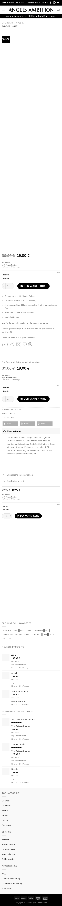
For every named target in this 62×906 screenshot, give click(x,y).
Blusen (5, 815)
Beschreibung (11, 431)
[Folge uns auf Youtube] (58, 3)
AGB (4, 873)
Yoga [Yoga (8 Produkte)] (9, 638)
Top (12, 417)
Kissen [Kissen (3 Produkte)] (28, 630)
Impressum (7, 888)
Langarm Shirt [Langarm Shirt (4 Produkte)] (8, 634)
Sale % (20, 22)
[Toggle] (4, 431)
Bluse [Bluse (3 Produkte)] (16, 630)
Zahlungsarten (8, 859)
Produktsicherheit (13, 481)
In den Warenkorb (33, 286)
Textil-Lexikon (8, 844)
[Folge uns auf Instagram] (54, 3)
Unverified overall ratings (20, 726)
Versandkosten (11, 265)
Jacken (5, 820)
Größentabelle (8, 849)
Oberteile (6, 800)
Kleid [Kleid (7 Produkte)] (47, 630)
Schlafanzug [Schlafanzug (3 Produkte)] (36, 634)
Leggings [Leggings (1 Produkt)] (18, 634)
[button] (10, 423)
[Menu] (3, 10)
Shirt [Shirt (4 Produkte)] (45, 634)
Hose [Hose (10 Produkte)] (22, 630)
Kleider (5, 810)
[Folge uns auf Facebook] (51, 3)
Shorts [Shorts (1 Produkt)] (51, 634)
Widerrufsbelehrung (11, 878)
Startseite (8, 22)
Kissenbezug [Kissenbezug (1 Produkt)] (38, 630)
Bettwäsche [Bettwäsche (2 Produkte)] (7, 630)
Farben (6, 275)
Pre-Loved (6, 825)
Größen (6, 278)
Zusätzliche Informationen (17, 475)
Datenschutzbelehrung (12, 883)
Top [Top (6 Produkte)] (4, 638)
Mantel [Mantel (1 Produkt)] (27, 634)
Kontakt (5, 839)
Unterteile (6, 805)
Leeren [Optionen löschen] (57, 273)
